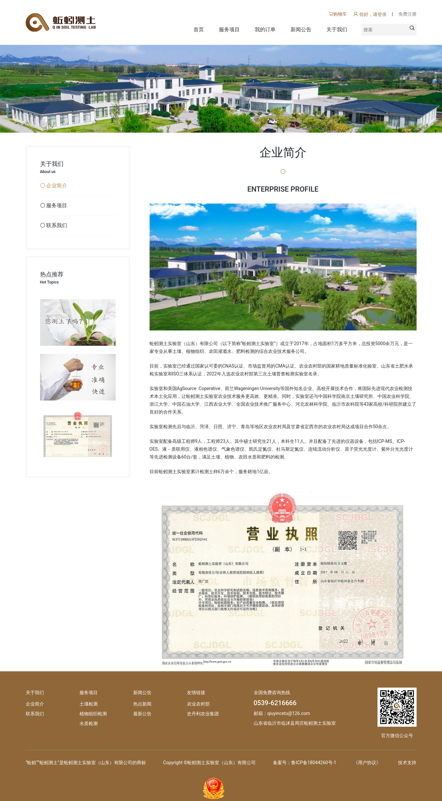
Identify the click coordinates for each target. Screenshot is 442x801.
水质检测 (88, 723)
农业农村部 (198, 703)
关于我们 (336, 29)
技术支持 (407, 762)
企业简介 (35, 703)
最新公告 (142, 713)
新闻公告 (301, 29)
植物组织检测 (93, 713)
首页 (198, 29)
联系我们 (35, 713)
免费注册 (407, 14)
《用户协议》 (367, 762)
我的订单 (265, 29)
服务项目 (229, 29)
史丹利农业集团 (203, 713)
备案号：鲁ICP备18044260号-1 (304, 762)
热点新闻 (142, 703)
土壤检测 (88, 703)
